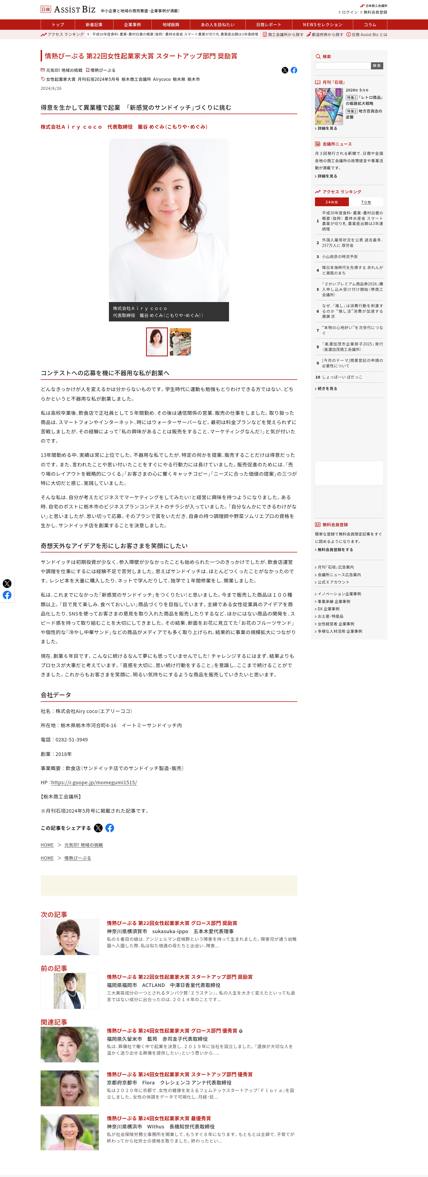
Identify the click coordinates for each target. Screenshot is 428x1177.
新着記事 (94, 24)
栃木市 (193, 79)
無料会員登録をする (335, 549)
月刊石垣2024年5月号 (99, 79)
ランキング (62, 34)
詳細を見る (328, 128)
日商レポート (268, 24)
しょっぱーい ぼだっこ (342, 377)
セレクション (322, 24)
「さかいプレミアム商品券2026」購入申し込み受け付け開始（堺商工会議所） (352, 289)
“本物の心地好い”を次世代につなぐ (352, 330)
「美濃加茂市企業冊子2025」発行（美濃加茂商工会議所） (352, 346)
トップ (58, 24)
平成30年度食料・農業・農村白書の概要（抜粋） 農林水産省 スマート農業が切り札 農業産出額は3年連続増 (175, 34)
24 (332, 202)
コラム (370, 24)
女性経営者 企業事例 (336, 623)
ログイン (350, 12)
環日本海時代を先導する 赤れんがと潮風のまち (352, 270)
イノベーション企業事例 (339, 594)
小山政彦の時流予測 (340, 256)
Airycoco (162, 79)
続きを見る (328, 388)
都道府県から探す (325, 34)
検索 (377, 65)
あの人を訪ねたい (218, 24)
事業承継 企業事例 (334, 601)
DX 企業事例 (329, 608)
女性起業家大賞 (61, 79)
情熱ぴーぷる (103, 70)
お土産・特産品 (331, 616)
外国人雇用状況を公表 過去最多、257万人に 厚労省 (352, 242)
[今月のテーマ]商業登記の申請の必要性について (352, 363)
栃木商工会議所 (136, 79)
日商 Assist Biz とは (366, 34)
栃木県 (179, 79)
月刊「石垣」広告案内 (336, 567)
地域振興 (170, 24)
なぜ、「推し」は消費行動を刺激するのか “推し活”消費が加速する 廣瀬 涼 (352, 311)
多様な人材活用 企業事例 (340, 631)
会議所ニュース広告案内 (339, 574)
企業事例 (132, 24)
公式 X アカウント (334, 582)
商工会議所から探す (283, 34)
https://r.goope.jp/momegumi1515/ (94, 782)
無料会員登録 (375, 12)
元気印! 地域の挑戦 (64, 70)
